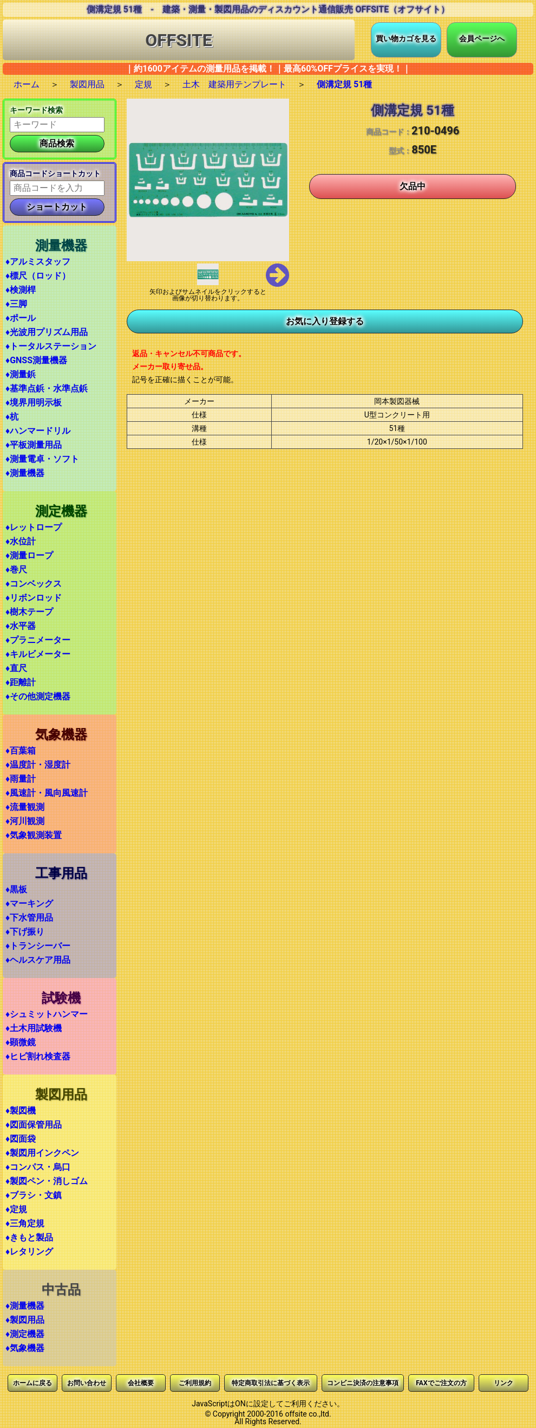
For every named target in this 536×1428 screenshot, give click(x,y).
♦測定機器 (24, 1334)
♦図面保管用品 (33, 1125)
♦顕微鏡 (20, 1042)
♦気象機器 (24, 1348)
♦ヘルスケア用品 (37, 960)
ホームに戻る (32, 1383)
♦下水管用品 (29, 917)
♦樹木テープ (29, 612)
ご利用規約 (195, 1383)
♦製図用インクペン (42, 1153)
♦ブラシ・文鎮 (33, 1195)
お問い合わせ (86, 1383)
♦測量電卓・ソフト (42, 459)
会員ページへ (482, 38)
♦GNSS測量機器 (36, 360)
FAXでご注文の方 (441, 1383)
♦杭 (11, 416)
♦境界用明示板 (33, 402)
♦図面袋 (20, 1139)
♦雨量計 (20, 779)
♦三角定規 (24, 1223)
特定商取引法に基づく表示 (271, 1383)
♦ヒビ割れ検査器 (37, 1056)
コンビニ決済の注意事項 (362, 1383)
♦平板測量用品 (33, 445)
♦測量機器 (24, 473)
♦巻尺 (16, 569)
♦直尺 (16, 668)
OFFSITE (178, 40)
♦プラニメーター (37, 640)
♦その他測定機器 (37, 696)
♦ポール (20, 318)
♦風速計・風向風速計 (46, 793)
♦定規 (16, 1209)
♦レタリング (29, 1251)
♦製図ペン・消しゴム (46, 1181)
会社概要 (141, 1383)
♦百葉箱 (20, 750)
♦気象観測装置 (33, 835)
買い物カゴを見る (406, 38)
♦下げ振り (24, 932)
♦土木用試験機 (33, 1028)
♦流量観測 (24, 807)
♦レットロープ (33, 527)
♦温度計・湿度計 (37, 765)
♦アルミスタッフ (37, 261)
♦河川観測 (24, 821)
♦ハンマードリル (37, 431)
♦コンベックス (33, 583)
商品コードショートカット (55, 173)
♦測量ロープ (29, 555)
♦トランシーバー (37, 946)
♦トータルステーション (50, 346)
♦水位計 (20, 541)
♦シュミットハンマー (46, 1014)
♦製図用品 (24, 1320)
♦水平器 (20, 626)
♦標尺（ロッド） (37, 276)
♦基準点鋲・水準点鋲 (46, 388)
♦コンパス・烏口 (37, 1167)
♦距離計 (20, 682)
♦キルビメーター (37, 654)
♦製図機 (20, 1110)
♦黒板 (16, 889)
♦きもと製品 (29, 1237)
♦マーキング (29, 903)
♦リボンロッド (33, 598)
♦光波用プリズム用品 (46, 332)
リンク (503, 1383)
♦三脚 (16, 304)
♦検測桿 (20, 290)
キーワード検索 (36, 110)
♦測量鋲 (20, 374)
